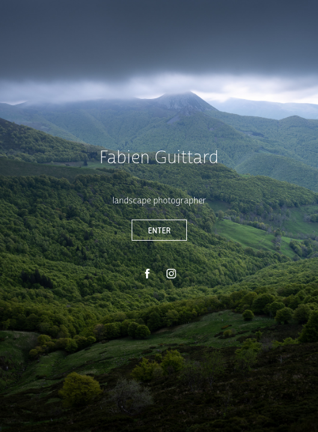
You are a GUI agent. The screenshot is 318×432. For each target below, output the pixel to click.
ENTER (159, 230)
